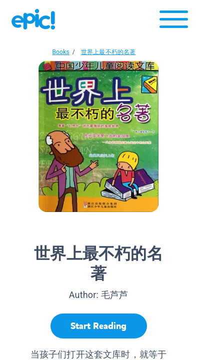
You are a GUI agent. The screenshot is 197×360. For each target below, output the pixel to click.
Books (60, 52)
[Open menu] (173, 22)
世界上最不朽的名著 (108, 52)
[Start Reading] (98, 326)
